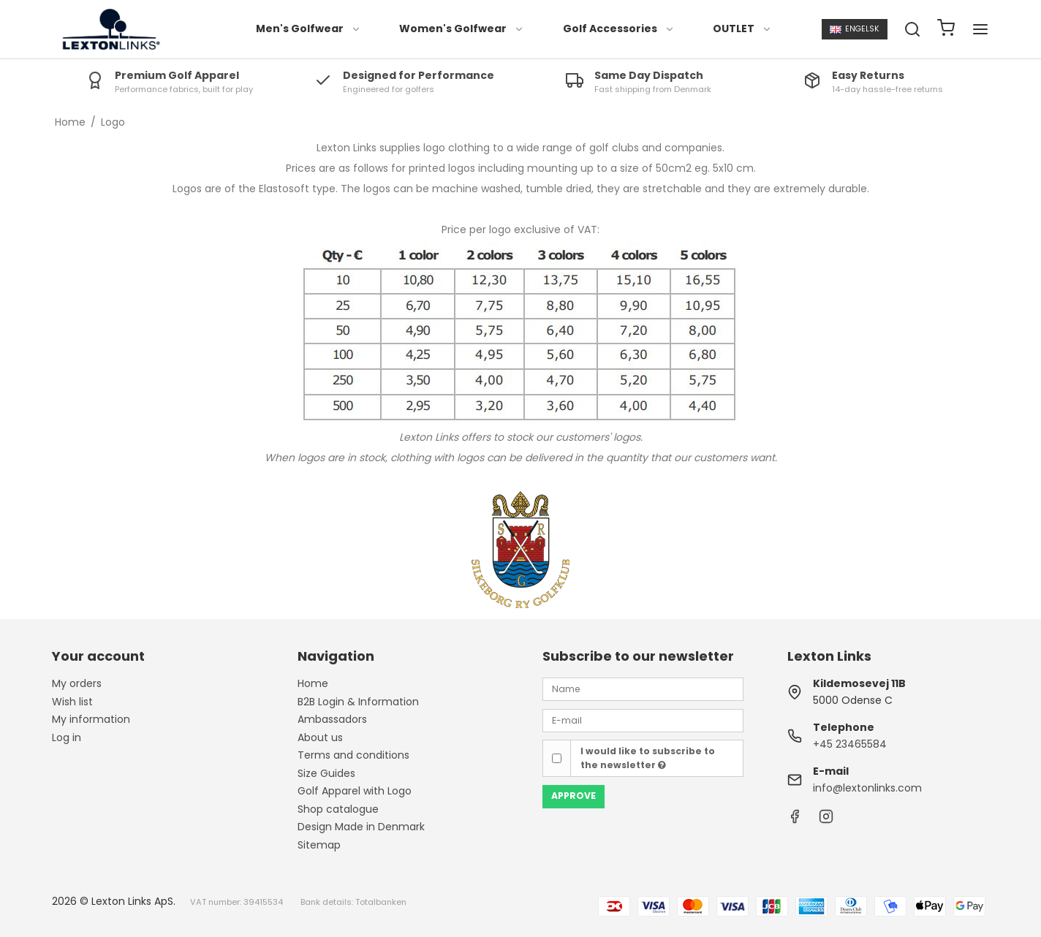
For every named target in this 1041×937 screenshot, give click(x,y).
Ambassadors (332, 719)
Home (313, 683)
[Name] (642, 688)
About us (320, 737)
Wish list (72, 701)
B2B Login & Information (358, 701)
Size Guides (326, 773)
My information (91, 719)
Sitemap (319, 845)
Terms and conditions (353, 755)
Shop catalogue (338, 809)
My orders (77, 683)
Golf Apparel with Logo (355, 791)
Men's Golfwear (308, 28)
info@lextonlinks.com (867, 788)
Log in (66, 737)
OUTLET (742, 28)
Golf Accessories (619, 28)
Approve (573, 795)
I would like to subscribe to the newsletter (647, 757)
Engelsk (854, 28)
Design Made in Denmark (361, 826)
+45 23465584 (850, 744)
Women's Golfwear (461, 28)
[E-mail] (642, 719)
